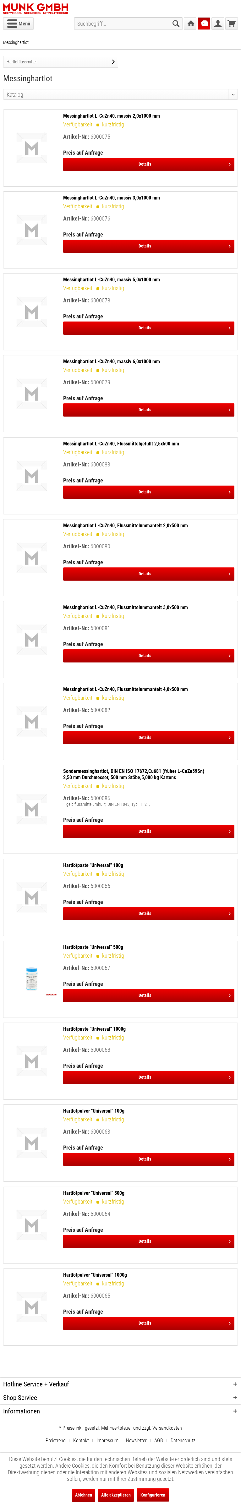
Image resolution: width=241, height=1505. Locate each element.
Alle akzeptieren (116, 1494)
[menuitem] (18, 23)
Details (185, 163)
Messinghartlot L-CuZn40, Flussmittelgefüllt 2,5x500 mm (121, 444)
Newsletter (136, 1441)
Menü (18, 23)
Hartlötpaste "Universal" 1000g (94, 1029)
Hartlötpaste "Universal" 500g (93, 947)
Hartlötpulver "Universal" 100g (93, 1111)
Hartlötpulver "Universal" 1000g (95, 1275)
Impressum (107, 1441)
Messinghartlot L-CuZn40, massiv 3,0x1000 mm (111, 198)
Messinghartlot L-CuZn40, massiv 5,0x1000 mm (111, 280)
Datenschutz (183, 1441)
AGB (158, 1441)
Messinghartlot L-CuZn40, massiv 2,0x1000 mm (111, 116)
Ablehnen (83, 1494)
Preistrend (56, 1441)
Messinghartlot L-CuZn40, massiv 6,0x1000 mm (111, 361)
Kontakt (81, 1441)
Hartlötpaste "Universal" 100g (93, 865)
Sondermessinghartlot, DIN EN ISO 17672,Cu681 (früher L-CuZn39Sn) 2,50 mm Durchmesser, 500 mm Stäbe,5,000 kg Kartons (133, 774)
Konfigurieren (152, 1494)
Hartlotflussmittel (21, 61)
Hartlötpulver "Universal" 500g (93, 1193)
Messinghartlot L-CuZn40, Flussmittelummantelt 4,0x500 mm (125, 689)
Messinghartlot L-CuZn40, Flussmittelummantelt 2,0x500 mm (125, 526)
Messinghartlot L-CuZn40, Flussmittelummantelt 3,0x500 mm (125, 607)
